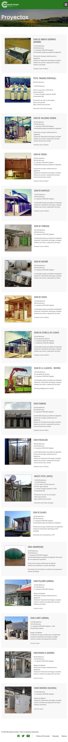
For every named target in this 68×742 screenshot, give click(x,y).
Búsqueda (55, 736)
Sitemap (64, 736)
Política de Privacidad (43, 736)
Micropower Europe (12, 732)
